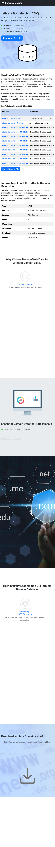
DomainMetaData (11, 3)
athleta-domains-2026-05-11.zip (15, 145)
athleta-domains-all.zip (11, 118)
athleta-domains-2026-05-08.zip (15, 159)
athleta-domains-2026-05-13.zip (15, 136)
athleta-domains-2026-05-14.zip (15, 132)
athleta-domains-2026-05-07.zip (15, 163)
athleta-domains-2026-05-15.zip (15, 127)
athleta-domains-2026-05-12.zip (15, 141)
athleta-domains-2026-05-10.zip (15, 150)
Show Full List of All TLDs (10, 169)
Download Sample (12, 38)
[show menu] (51, 3)
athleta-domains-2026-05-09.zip (15, 154)
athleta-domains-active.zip (12, 123)
